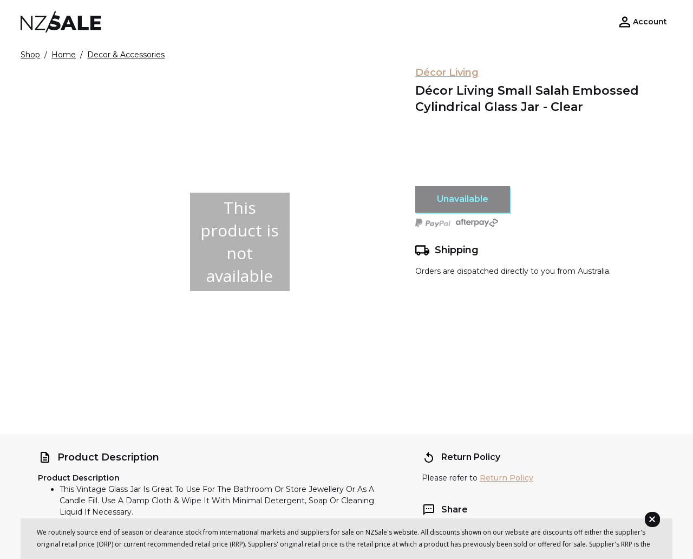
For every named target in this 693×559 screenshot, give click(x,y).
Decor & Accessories (126, 55)
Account (650, 21)
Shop (30, 55)
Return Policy (506, 478)
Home (63, 55)
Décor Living (447, 72)
